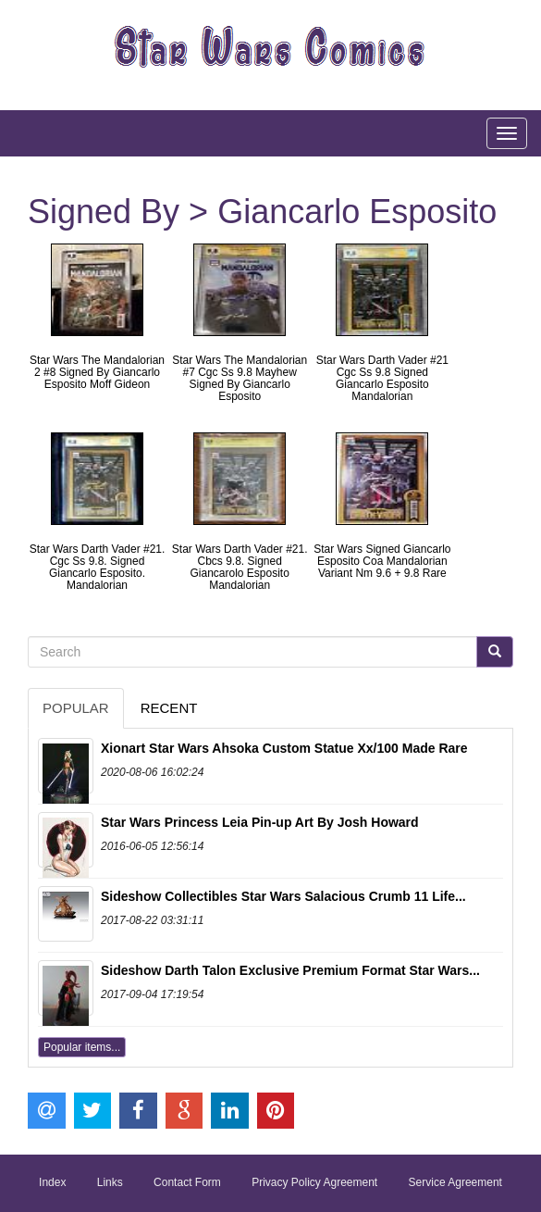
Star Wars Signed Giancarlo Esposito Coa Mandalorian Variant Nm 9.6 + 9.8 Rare (382, 561)
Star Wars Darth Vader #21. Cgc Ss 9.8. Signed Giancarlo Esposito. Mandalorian (98, 568)
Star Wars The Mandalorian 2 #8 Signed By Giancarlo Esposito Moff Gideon (97, 372)
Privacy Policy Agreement (314, 1182)
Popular (76, 708)
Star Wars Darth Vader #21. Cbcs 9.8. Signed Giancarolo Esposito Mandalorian (240, 568)
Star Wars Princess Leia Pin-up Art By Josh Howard (260, 822)
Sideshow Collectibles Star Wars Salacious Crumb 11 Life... (283, 896)
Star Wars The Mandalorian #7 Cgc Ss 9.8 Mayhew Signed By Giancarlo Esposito (239, 379)
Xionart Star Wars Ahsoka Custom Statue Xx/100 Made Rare (284, 748)
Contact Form (187, 1182)
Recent (169, 708)
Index (52, 1182)
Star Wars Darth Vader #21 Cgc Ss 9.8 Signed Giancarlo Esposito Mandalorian (382, 379)
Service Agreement (455, 1182)
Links (110, 1182)
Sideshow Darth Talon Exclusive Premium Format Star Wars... (290, 970)
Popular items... (81, 1047)
